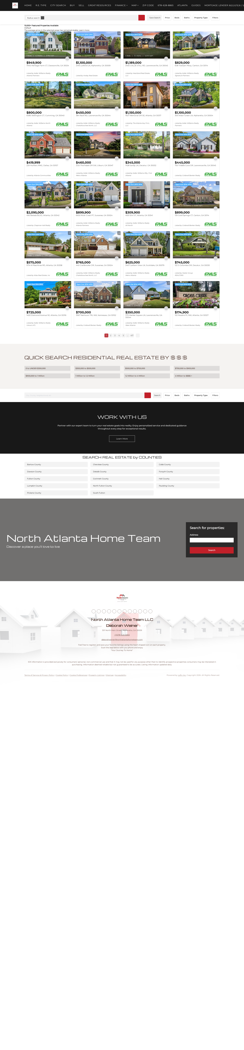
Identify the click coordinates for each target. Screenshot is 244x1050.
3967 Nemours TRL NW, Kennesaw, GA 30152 (96, 315)
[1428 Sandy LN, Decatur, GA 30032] (146, 144)
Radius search (35, 17)
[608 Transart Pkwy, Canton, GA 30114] (196, 45)
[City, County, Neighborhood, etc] (87, 395)
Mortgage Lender (216, 5)
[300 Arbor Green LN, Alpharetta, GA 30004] (196, 95)
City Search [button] (58, 5)
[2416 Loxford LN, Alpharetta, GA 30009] (97, 45)
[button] (15, 5)
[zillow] (109, 611)
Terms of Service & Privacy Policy (39, 675)
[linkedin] (99, 611)
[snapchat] (135, 611)
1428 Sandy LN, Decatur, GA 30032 (140, 165)
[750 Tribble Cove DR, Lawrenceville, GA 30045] (196, 144)
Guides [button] (196, 5)
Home (28, 5)
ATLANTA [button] (182, 5)
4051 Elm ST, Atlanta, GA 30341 (139, 215)
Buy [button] (72, 5)
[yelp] (114, 611)
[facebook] (94, 611)
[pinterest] (140, 611)
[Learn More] (122, 438)
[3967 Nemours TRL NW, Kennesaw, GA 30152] (97, 294)
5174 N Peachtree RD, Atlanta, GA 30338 (44, 265)
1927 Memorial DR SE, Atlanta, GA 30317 (143, 115)
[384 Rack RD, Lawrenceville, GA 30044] (97, 95)
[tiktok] (130, 611)
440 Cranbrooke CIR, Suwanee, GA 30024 (94, 265)
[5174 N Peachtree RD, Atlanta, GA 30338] (48, 244)
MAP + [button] (135, 5)
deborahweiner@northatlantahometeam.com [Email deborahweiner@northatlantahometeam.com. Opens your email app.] (122, 639)
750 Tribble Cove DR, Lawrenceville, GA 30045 (195, 165)
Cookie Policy (62, 675)
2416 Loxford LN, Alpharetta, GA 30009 (93, 65)
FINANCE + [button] (121, 5)
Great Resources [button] (99, 5)
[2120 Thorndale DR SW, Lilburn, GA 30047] (97, 144)
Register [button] (235, 5)
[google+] (145, 611)
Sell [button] (81, 5)
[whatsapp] (150, 611)
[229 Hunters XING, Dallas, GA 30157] (48, 144)
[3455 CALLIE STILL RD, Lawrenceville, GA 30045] (146, 45)
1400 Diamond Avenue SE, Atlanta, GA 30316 (46, 315)
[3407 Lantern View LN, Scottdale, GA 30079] (146, 244)
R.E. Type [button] (41, 5)
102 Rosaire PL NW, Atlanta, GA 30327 (191, 315)
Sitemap (109, 675)
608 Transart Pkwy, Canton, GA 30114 (191, 65)
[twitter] (104, 611)
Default (27, 28)
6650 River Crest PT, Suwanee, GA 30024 (94, 215)
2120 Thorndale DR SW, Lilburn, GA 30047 (94, 165)
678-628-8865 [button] (166, 5)
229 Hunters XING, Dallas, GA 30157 (42, 165)
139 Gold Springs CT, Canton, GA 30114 (192, 215)
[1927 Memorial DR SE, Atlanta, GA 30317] (146, 95)
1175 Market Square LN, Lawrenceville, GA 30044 (143, 316)
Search (157, 395)
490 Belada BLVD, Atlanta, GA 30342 (42, 215)
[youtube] (125, 611)
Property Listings (96, 675)
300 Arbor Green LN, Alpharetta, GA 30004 (194, 115)
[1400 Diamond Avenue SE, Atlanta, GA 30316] (48, 294)
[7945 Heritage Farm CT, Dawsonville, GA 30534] (48, 45)
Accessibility (120, 675)
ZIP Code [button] (148, 5)
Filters (215, 18)
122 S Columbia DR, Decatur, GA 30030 (192, 265)
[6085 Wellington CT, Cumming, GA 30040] (48, 95)
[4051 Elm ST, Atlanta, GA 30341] (146, 194)
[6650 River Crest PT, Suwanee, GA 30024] (97, 194)
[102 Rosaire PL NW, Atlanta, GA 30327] (196, 294)
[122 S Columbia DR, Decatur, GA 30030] (196, 244)
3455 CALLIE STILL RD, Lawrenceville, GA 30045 (146, 65)
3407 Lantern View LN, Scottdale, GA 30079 (144, 265)
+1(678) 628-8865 (122, 635)
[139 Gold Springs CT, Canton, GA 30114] (196, 194)
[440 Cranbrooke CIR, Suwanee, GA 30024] (97, 244)
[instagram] (119, 611)
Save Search (154, 18)
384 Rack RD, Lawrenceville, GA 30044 (93, 115)
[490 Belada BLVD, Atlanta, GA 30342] (48, 194)
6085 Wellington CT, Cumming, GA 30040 (45, 115)
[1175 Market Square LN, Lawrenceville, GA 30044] (146, 294)
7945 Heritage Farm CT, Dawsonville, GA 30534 (47, 65)
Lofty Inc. (182, 675)
